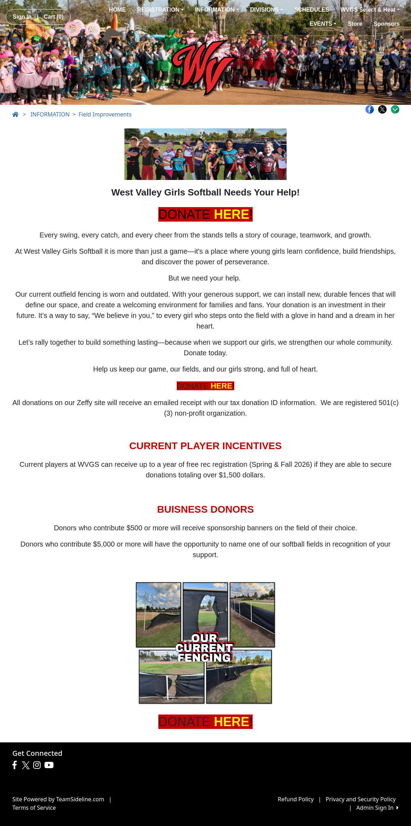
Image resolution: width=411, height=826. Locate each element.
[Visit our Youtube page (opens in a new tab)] (50, 765)
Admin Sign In (377, 808)
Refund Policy (296, 799)
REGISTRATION (160, 10)
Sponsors (387, 24)
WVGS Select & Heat (370, 10)
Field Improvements (104, 114)
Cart (54, 17)
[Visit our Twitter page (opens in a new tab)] (26, 765)
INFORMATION (217, 10)
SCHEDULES (311, 10)
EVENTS (323, 24)
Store (355, 24)
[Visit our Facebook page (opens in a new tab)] (16, 765)
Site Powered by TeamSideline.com (58, 799)
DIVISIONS (266, 10)
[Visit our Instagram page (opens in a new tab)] (38, 765)
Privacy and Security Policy (361, 799)
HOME (117, 10)
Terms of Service (34, 808)
